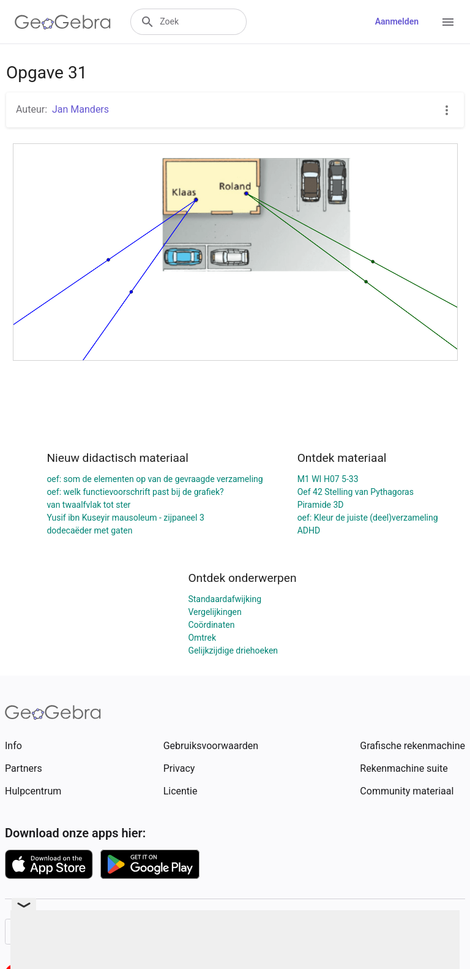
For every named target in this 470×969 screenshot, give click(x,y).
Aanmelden (397, 21)
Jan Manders (80, 109)
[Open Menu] (448, 22)
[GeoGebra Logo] (63, 22)
